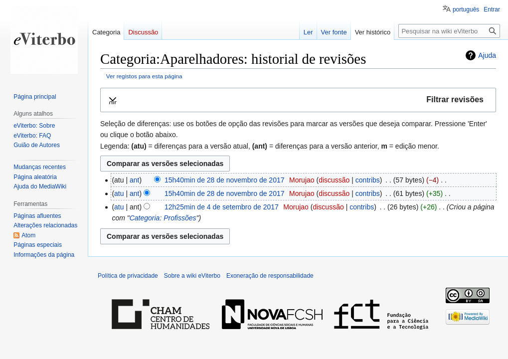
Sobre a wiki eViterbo (192, 275)
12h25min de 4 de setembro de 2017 (222, 207)
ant (134, 180)
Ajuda (487, 55)
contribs (367, 180)
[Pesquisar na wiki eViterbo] (449, 31)
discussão (334, 180)
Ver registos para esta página (144, 76)
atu (119, 193)
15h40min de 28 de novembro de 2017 (225, 180)
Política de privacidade (128, 275)
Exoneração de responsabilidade (270, 275)
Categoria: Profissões (163, 218)
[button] (298, 100)
